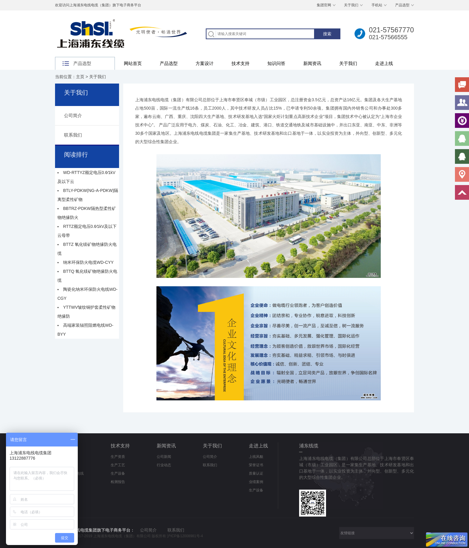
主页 (80, 76)
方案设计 (205, 63)
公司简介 (73, 115)
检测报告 (118, 482)
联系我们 (73, 134)
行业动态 (164, 465)
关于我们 (351, 5)
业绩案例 (256, 482)
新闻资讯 (312, 63)
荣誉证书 (256, 465)
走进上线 (384, 63)
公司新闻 (164, 457)
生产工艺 (118, 465)
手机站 (376, 5)
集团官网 (324, 5)
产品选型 (402, 5)
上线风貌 (256, 457)
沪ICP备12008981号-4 (185, 536)
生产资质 (118, 457)
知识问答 (276, 63)
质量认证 (256, 473)
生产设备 (118, 473)
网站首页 (133, 63)
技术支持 (240, 63)
